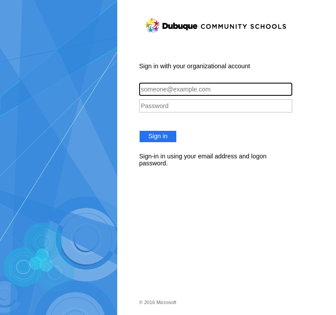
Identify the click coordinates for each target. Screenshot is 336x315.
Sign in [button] (158, 136)
